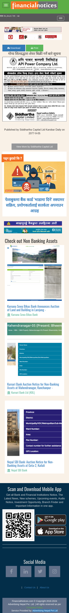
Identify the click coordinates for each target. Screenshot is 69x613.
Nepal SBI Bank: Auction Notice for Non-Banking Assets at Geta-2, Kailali (30, 463)
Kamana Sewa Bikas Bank (24, 314)
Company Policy (34, 607)
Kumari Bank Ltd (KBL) (23, 392)
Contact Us (29, 587)
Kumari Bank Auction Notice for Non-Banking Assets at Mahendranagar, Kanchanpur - (33, 386)
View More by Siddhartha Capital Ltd (34, 146)
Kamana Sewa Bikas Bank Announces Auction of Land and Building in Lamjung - (33, 308)
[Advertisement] (34, 28)
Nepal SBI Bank (19, 470)
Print (34, 48)
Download (13, 48)
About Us (44, 587)
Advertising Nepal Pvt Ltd (45, 610)
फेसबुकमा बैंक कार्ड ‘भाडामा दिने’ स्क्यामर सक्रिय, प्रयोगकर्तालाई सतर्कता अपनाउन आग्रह (34, 204)
